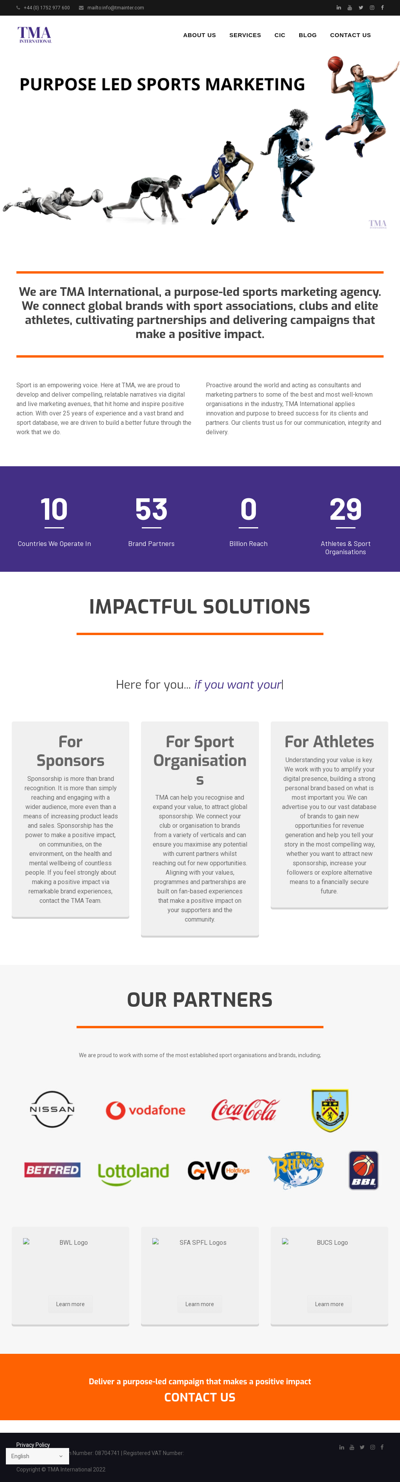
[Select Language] (37, 1456)
